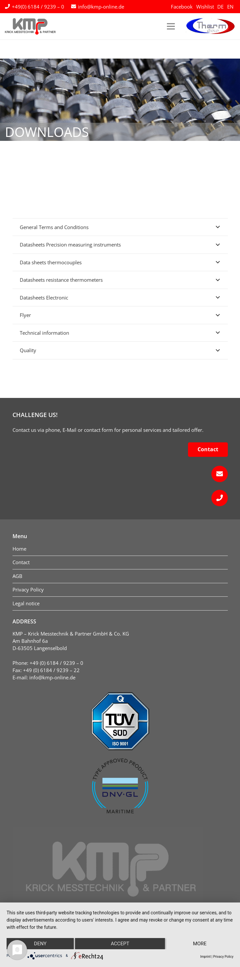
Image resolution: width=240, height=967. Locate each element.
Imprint (205, 956)
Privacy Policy (223, 956)
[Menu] (171, 26)
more (199, 944)
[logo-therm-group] (210, 26)
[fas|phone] (120, 498)
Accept (120, 944)
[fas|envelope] (120, 474)
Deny (40, 944)
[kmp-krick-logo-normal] (30, 26)
